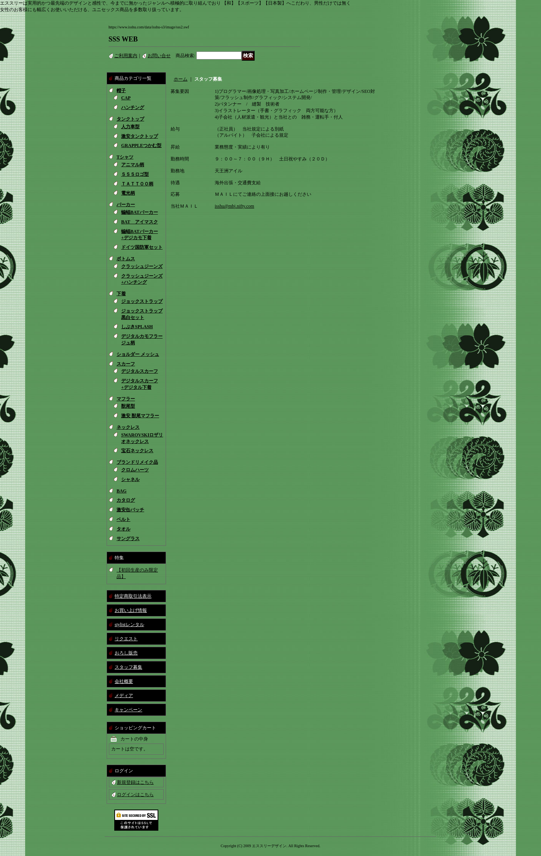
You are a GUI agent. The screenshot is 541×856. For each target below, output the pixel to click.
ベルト (123, 519)
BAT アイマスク (139, 222)
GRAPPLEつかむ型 (141, 145)
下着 (121, 293)
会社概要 (124, 681)
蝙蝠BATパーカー (139, 212)
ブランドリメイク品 (137, 462)
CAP (126, 98)
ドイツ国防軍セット (142, 247)
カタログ (126, 500)
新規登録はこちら (135, 782)
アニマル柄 (132, 164)
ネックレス (128, 427)
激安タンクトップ (139, 136)
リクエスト (126, 638)
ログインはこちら (135, 794)
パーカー (126, 204)
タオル (123, 529)
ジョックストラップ (142, 301)
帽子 (121, 90)
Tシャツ (125, 157)
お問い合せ (159, 55)
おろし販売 (126, 653)
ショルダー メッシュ (138, 354)
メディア (124, 695)
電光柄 (128, 193)
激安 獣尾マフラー (140, 415)
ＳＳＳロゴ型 (135, 174)
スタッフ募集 (128, 667)
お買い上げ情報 (131, 610)
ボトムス (126, 258)
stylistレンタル (129, 624)
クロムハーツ (135, 470)
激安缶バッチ (130, 509)
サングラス (128, 538)
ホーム (180, 79)
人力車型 (130, 126)
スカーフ (126, 364)
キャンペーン (128, 709)
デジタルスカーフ (139, 371)
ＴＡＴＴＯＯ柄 (137, 184)
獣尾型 (128, 406)
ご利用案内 (125, 55)
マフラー (126, 399)
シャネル (130, 479)
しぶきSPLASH (137, 326)
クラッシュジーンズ (142, 266)
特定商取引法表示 (133, 596)
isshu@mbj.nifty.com (234, 206)
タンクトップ (130, 119)
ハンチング (132, 107)
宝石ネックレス (137, 450)
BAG (122, 491)
